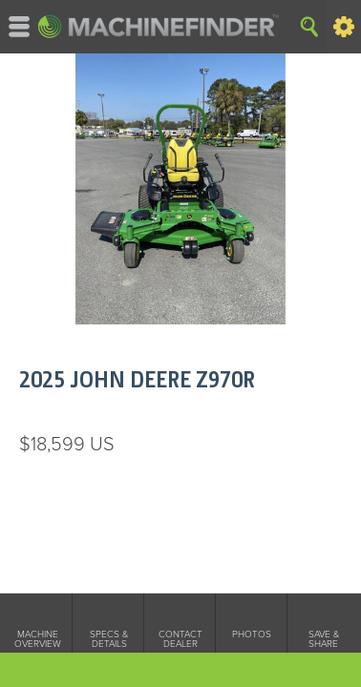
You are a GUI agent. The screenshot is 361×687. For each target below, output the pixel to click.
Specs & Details (109, 639)
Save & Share (323, 639)
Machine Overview (37, 639)
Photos (251, 634)
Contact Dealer (180, 639)
